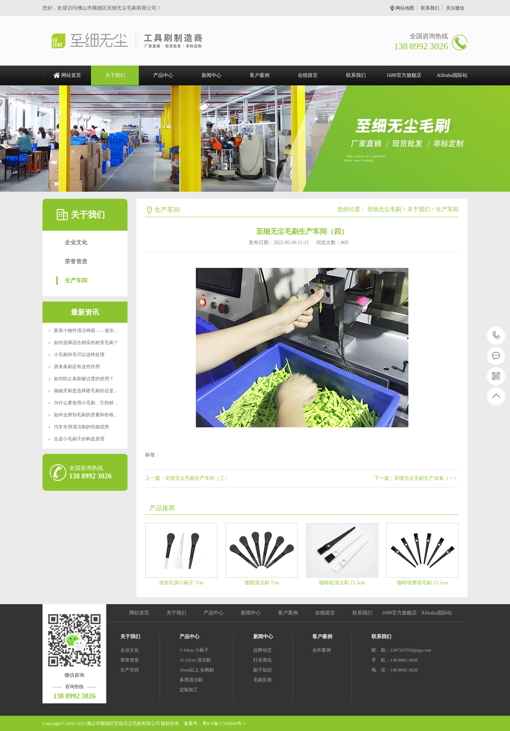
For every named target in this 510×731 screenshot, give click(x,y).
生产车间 (76, 280)
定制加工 (189, 689)
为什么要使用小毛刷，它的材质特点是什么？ (100, 402)
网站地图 (405, 8)
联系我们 (430, 8)
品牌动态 (262, 650)
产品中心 (163, 75)
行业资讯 (262, 660)
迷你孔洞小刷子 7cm (181, 582)
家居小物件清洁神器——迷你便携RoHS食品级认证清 (108, 330)
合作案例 (321, 650)
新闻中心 (211, 75)
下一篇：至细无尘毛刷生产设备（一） (416, 478)
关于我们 (115, 75)
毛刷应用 (262, 679)
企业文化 (76, 242)
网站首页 (71, 75)
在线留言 (308, 75)
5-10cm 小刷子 (194, 650)
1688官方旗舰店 (404, 75)
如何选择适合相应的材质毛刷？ (86, 342)
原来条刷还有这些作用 (77, 366)
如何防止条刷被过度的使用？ (84, 378)
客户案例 (260, 75)
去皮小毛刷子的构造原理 (79, 439)
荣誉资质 (76, 261)
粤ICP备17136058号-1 (223, 723)
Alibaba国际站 (452, 75)
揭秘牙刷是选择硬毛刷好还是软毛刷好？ (95, 390)
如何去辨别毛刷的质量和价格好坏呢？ (93, 414)
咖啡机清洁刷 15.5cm (342, 582)
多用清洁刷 (191, 679)
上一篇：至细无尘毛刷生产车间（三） (187, 478)
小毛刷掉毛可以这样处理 (79, 354)
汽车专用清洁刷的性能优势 (81, 426)
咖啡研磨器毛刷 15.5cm (422, 582)
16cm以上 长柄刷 (197, 670)
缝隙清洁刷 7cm (261, 582)
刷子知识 (262, 670)
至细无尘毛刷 (384, 209)
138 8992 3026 (496, 335)
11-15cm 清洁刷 (195, 660)
